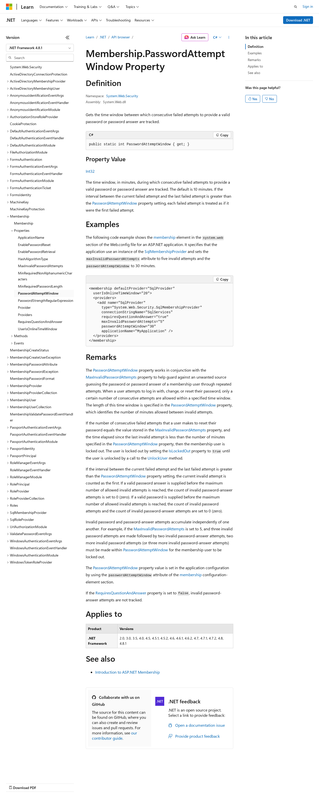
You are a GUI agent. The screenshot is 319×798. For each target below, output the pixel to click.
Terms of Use (182, 783)
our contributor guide (114, 735)
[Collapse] (67, 37)
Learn (90, 37)
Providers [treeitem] (25, 314)
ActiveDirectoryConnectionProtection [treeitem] (38, 74)
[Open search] (296, 6)
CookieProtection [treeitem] (23, 123)
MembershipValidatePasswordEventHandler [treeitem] (41, 417)
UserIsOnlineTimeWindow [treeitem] (37, 328)
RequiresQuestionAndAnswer (120, 592)
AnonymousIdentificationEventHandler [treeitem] (39, 102)
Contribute (89, 783)
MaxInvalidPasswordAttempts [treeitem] (40, 265)
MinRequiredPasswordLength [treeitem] (40, 286)
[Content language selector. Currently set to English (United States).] (29, 771)
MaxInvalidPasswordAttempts (111, 377)
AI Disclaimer (16, 783)
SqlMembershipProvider (166, 251)
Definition (255, 46)
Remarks (254, 59)
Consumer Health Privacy (143, 783)
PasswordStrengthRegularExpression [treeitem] (45, 300)
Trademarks (206, 783)
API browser (120, 37)
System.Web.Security (122, 95)
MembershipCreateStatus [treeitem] (29, 350)
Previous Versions (45, 783)
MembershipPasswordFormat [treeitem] (32, 378)
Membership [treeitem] (23, 223)
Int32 (90, 171)
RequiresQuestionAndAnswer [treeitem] (40, 321)
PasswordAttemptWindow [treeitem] (38, 293)
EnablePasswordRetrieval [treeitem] (36, 251)
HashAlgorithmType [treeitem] (33, 258)
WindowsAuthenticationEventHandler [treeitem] (38, 548)
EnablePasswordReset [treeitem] (34, 244)
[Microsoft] (9, 6)
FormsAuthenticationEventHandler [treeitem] (36, 173)
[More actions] (229, 37)
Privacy (108, 783)
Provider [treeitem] (24, 307)
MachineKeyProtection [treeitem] (27, 209)
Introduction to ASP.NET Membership (127, 672)
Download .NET (298, 20)
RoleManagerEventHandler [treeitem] (30, 470)
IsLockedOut (179, 450)
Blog (68, 783)
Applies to (255, 66)
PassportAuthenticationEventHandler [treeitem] (38, 434)
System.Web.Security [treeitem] (26, 67)
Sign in (308, 6)
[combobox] (40, 48)
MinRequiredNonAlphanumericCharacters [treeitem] (45, 276)
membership (164, 237)
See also (254, 72)
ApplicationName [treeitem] (31, 237)
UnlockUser (158, 458)
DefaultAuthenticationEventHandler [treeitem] (37, 138)
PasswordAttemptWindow (114, 203)
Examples (255, 53)
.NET (102, 37)
